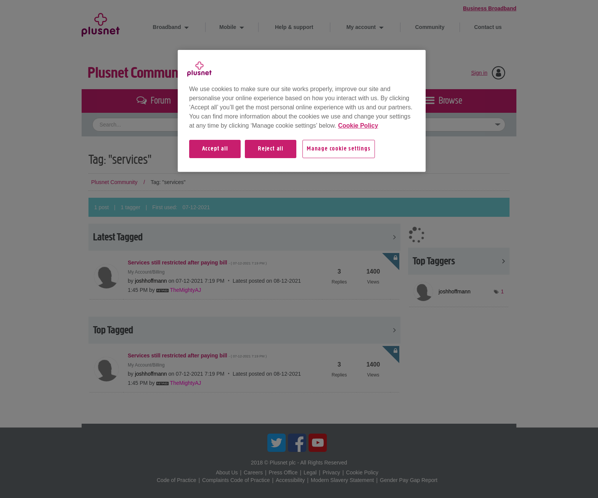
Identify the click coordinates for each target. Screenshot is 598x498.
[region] (302, 111)
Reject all (270, 149)
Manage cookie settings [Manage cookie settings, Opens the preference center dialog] (339, 149)
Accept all (215, 149)
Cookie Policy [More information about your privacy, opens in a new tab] (358, 125)
